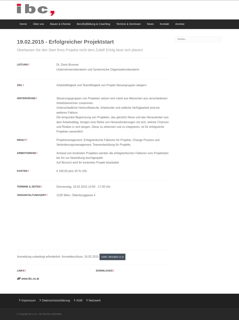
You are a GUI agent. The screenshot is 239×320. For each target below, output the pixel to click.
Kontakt (164, 23)
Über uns (38, 23)
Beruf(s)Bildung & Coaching (93, 23)
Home (23, 23)
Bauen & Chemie (60, 23)
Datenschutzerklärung (56, 300)
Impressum (28, 300)
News (150, 23)
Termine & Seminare (128, 23)
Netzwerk (95, 300)
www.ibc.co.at (30, 278)
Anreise (179, 23)
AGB (79, 300)
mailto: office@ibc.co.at (112, 257)
